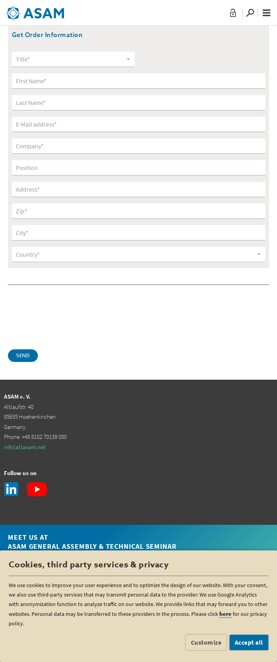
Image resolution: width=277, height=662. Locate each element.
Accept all (249, 642)
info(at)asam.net (24, 447)
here (225, 613)
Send (23, 356)
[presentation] (68, 316)
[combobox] (73, 59)
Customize (206, 642)
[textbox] (70, 59)
